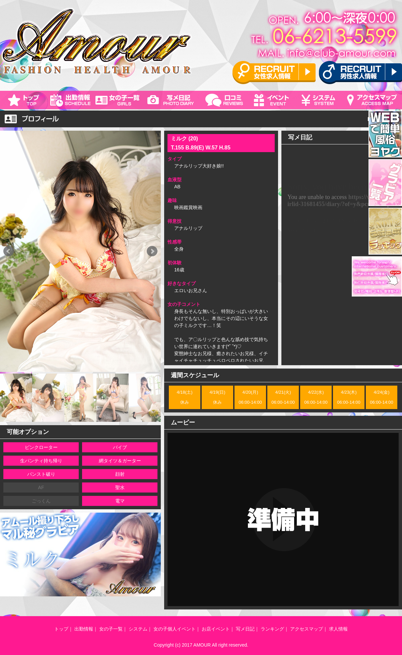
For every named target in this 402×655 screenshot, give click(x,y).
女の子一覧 (111, 629)
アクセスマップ (306, 629)
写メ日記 (245, 629)
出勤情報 (83, 629)
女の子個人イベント (174, 629)
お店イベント (216, 629)
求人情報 (338, 629)
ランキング (272, 629)
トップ (61, 629)
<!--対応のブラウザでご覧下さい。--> (342, 255)
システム (138, 629)
